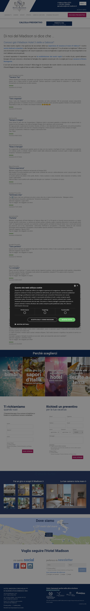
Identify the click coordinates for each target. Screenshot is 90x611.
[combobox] (75, 286)
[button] (22, 324)
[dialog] (45, 305)
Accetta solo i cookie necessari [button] (42, 319)
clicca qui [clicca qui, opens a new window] (25, 306)
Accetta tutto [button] (67, 319)
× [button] (77, 285)
